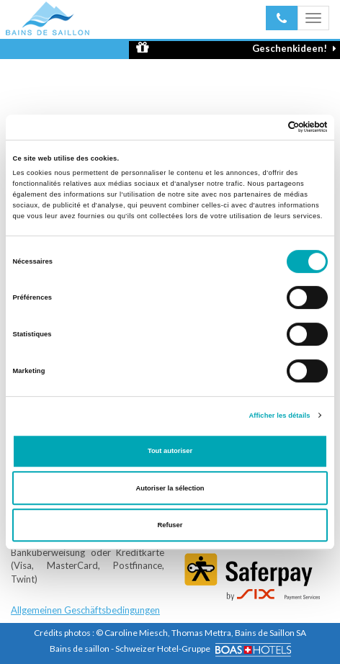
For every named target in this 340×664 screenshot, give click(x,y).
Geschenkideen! (236, 48)
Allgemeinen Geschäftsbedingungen (85, 610)
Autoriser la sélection (169, 488)
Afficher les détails (279, 415)
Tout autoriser (170, 450)
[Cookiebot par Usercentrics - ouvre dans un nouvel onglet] (265, 127)
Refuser (170, 525)
